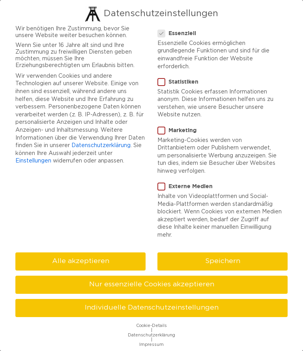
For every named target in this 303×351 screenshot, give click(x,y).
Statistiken (180, 80)
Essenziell (179, 31)
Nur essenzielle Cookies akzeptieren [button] (151, 282)
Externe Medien (187, 185)
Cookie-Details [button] (151, 325)
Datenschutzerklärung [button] (151, 334)
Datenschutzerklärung (101, 144)
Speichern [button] (222, 259)
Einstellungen (33, 159)
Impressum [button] (151, 343)
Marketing (179, 128)
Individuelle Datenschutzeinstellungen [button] (152, 306)
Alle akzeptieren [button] (80, 259)
